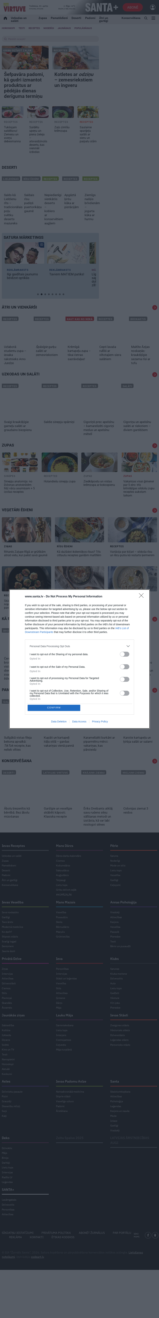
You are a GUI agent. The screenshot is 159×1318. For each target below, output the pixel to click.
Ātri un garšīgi (103, 19)
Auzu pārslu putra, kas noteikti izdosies (129, 620)
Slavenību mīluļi (11, 1124)
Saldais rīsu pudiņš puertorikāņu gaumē (30, 221)
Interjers (61, 1053)
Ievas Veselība (12, 920)
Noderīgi (115, 878)
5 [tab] (53, 311)
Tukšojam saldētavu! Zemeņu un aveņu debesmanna (12, 152)
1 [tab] (39, 311)
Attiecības (116, 935)
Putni (5, 1114)
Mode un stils (118, 883)
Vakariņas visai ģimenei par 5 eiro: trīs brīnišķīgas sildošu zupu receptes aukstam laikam (138, 506)
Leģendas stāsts (119, 1058)
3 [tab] (46, 311)
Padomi (90, 18)
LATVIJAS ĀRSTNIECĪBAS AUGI (129, 1158)
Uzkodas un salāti (19, 19)
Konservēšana (131, 18)
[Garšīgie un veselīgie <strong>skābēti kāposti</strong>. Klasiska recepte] (60, 804)
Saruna (114, 874)
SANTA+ (8, 1208)
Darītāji (6, 1180)
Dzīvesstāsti (9, 1001)
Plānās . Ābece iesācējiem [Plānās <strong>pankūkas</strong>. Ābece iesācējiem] (111, 681)
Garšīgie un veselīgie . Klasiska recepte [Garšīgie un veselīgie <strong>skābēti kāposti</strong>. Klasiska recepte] (58, 831)
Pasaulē (114, 950)
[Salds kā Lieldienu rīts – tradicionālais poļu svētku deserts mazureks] (10, 200)
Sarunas (114, 987)
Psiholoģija (116, 1119)
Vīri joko (115, 1021)
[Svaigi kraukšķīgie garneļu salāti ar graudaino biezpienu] (20, 418)
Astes (6, 1099)
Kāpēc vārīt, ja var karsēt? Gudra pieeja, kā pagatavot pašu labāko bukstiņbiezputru (78, 622)
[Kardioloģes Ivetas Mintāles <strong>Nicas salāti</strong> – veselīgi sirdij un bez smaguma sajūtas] (143, 658)
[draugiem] (155, 1253)
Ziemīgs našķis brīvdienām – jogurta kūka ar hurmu (91, 225)
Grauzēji (6, 1119)
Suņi (4, 1129)
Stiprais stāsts (10, 954)
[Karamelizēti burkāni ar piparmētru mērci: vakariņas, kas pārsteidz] (99, 733)
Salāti (127, 404)
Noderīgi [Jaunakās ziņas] (48, 28)
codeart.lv (37, 1275)
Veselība (115, 893)
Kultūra (6, 1048)
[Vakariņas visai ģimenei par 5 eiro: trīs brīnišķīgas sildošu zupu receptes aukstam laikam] (139, 480)
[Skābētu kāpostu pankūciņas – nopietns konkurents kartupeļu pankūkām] (26, 596)
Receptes (60, 50)
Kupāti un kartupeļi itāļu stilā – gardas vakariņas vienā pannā (59, 759)
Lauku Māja (64, 1033)
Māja (95, 288)
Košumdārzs (63, 883)
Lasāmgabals (9, 1218)
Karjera (114, 940)
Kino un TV (8, 1067)
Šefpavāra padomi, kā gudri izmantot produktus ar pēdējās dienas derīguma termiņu (25, 94)
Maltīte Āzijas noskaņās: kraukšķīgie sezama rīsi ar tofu (140, 373)
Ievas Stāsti (119, 1033)
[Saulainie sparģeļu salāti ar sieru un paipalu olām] (88, 130)
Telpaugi (61, 898)
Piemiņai (7, 1016)
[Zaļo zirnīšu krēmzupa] (63, 130)
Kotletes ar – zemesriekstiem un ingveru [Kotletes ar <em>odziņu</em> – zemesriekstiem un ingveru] (74, 85)
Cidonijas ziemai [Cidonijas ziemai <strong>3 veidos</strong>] (135, 828)
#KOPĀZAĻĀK (64, 913)
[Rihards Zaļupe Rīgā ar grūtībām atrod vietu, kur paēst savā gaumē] (26, 547)
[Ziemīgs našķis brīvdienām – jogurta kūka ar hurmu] (90, 200)
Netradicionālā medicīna (70, 1109)
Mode (113, 1134)
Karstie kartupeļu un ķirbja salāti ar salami (138, 757)
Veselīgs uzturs (65, 1119)
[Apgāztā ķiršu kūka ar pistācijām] (70, 200)
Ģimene (60, 1016)
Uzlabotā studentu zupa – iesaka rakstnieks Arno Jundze (15, 373)
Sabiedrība (8, 1043)
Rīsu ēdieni (31, 197)
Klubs (114, 977)
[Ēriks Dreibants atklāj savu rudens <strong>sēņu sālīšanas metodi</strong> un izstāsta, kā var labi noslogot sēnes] (99, 804)
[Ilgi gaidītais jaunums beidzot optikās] (24, 271)
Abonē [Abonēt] (132, 7)
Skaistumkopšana (120, 1109)
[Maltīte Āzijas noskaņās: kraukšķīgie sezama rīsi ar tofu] (143, 347)
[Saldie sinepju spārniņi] (60, 418)
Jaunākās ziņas (13, 1033)
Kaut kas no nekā (80, 337)
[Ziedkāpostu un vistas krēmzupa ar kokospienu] (99, 480)
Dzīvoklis (7, 1166)
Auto (113, 1001)
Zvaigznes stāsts (119, 1043)
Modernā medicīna (12, 945)
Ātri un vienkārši (19, 325)
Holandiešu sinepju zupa (59, 499)
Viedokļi (115, 930)
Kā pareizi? (13, 637)
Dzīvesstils (116, 996)
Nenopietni (8, 1077)
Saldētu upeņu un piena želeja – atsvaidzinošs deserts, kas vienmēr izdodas (38, 158)
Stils (4, 1011)
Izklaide (6, 1053)
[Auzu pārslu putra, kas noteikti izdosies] (132, 597)
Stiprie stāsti (63, 1114)
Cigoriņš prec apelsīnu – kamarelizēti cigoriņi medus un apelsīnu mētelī (99, 446)
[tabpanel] (24, 284)
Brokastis (138, 337)
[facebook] (148, 1253)
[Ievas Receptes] (14, 7)
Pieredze (115, 954)
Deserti (76, 18)
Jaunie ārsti (8, 969)
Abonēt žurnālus (92, 1251)
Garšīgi (114, 898)
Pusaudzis (62, 935)
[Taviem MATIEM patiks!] (67, 271)
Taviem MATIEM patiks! (66, 292)
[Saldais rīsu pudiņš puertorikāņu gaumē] (30, 200)
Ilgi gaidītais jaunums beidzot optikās (22, 294)
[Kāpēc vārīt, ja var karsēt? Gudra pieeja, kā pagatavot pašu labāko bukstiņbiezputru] (79, 597)
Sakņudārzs (62, 888)
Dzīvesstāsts (117, 1053)
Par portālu (122, 1251)
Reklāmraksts (18, 288)
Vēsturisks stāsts (120, 1048)
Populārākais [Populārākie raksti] (83, 28)
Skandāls (7, 1021)
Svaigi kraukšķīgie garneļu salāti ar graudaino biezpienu (18, 444)
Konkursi (7, 1092)
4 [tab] (50, 311)
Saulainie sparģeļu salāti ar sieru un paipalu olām (88, 152)
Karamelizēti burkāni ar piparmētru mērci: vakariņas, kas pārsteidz (99, 761)
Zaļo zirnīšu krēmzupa (61, 147)
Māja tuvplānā (64, 1067)
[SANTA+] (101, 7)
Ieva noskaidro (10, 930)
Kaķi (4, 1134)
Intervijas (7, 991)
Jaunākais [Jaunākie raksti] (64, 28)
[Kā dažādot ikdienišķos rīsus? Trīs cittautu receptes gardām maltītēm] (79, 548)
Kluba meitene (118, 991)
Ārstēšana (61, 1129)
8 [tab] (64, 311)
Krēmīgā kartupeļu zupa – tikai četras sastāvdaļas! (79, 371)
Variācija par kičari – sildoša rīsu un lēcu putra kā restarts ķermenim (132, 571)
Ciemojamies (63, 1058)
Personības (62, 987)
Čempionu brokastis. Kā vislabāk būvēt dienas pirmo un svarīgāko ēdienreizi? (15, 687)
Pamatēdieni (59, 18)
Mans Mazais (65, 920)
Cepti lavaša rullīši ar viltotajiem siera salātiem (110, 371)
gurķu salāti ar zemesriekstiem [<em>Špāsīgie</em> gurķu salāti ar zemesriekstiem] (47, 369)
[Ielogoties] (150, 7)
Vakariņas (50, 720)
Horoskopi (8, 28)
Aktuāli (6, 1087)
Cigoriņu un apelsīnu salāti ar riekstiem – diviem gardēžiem (137, 444)
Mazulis (60, 950)
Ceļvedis (61, 1062)
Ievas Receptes (13, 864)
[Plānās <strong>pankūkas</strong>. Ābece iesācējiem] (111, 658)
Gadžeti (114, 1011)
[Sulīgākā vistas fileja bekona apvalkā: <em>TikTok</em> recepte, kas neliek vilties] (20, 733)
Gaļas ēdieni (12, 720)
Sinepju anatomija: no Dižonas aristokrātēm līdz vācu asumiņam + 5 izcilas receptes (19, 505)
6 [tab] (57, 311)
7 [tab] (60, 311)
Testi (22, 28)
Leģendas (115, 1124)
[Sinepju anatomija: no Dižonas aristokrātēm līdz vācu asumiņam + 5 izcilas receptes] (20, 480)
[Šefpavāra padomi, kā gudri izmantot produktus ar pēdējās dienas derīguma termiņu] (25, 57)
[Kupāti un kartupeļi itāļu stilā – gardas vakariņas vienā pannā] (60, 733)
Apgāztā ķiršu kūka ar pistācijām (70, 219)
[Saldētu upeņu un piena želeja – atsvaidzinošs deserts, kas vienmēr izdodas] (38, 130)
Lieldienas (11, 197)
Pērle (114, 864)
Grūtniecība (62, 954)
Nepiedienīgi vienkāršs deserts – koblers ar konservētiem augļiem (50, 227)
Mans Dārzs (64, 864)
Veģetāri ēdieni (17, 528)
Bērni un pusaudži (120, 964)
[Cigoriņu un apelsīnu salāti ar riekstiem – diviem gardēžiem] (139, 418)
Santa (114, 1099)
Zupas (43, 18)
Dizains (6, 1058)
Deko (5, 1156)
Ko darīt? (7, 950)
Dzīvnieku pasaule (12, 1109)
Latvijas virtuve (55, 790)
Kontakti (36, 1255)
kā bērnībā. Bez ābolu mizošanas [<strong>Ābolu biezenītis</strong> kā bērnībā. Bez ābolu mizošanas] (17, 831)
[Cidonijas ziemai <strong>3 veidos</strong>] (139, 804)
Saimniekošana (64, 1043)
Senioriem (8, 964)
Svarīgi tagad (9, 959)
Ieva (59, 977)
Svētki (5, 1062)
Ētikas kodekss (62, 1255)
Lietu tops (61, 903)
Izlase (113, 1138)
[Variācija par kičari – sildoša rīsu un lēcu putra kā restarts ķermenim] (132, 548)
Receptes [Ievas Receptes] (34, 28)
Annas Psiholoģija (123, 920)
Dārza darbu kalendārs (68, 874)
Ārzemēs (7, 1026)
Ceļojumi (115, 903)
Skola (59, 940)
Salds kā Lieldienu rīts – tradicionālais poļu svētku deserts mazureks (10, 227)
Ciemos (60, 878)
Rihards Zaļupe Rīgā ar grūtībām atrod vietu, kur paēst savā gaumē (26, 571)
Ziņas (8, 564)
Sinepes (9, 494)
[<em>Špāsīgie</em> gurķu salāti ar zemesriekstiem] (48, 347)
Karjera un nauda (119, 1129)
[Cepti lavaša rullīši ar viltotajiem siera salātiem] (111, 347)
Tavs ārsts (7, 940)
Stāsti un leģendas (66, 996)
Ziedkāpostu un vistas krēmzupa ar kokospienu (99, 501)
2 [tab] (42, 311)
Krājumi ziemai (94, 790)
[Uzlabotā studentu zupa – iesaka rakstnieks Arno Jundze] (16, 347)
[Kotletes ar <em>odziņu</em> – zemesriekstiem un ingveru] (75, 57)
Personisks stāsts (120, 1062)
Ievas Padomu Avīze (71, 1099)
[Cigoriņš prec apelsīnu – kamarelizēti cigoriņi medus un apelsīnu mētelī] (99, 418)
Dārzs (59, 1021)
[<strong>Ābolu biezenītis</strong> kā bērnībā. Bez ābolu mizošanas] (20, 804)
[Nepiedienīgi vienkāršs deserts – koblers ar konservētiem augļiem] (50, 200)
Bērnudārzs (62, 945)
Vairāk (154, 325)
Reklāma (15, 1255)
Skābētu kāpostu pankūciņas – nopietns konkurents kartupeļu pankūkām (24, 622)
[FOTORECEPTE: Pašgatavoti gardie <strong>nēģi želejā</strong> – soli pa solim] (79, 658)
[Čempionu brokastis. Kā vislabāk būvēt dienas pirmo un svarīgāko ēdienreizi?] (16, 658)
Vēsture (114, 1016)
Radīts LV (7, 1195)
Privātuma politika (56, 1251)
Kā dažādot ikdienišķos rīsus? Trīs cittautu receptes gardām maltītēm (79, 571)
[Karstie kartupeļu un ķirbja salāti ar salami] (139, 733)
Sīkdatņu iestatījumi (17, 1251)
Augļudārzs (62, 893)
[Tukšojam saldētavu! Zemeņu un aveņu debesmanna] (12, 130)
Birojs (5, 1176)
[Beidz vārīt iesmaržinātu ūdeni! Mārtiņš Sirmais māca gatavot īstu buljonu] (48, 658)
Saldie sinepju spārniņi (59, 440)
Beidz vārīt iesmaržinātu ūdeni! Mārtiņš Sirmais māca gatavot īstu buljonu (45, 687)
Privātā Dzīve (11, 977)
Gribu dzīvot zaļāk (17, 50)
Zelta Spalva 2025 (70, 1156)
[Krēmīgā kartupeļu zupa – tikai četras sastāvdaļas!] (79, 347)
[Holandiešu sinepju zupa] (60, 480)
